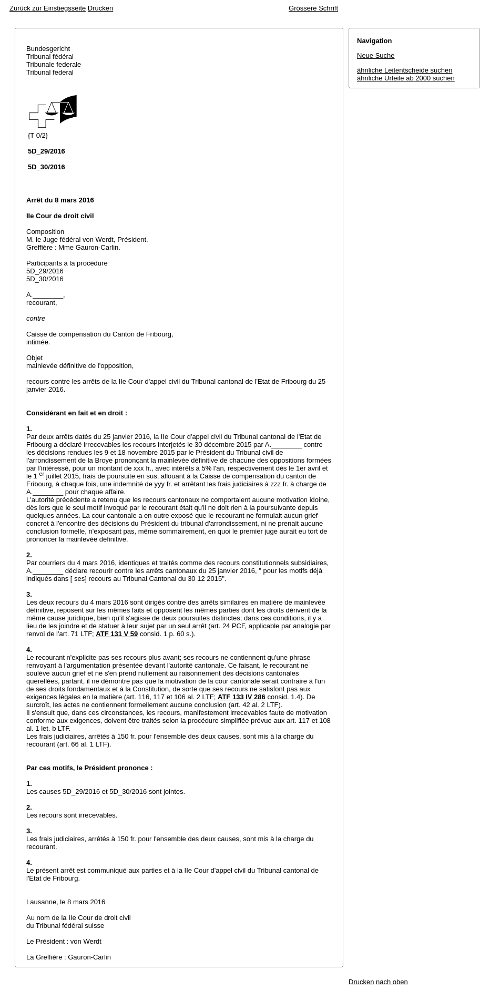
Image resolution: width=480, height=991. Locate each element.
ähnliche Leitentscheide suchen (404, 70)
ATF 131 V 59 (117, 634)
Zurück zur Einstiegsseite (47, 8)
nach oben (392, 982)
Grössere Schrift (313, 8)
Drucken (100, 8)
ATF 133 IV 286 (241, 697)
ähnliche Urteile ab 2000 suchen (406, 78)
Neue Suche (376, 55)
